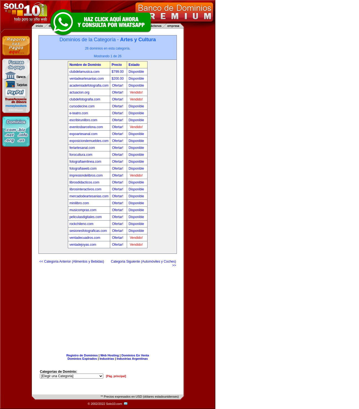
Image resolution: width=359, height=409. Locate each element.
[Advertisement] (107, 308)
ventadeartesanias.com (86, 79)
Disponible (136, 72)
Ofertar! (118, 85)
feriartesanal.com (82, 148)
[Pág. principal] (116, 376)
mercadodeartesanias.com (89, 196)
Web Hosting (109, 355)
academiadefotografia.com (89, 85)
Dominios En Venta (135, 355)
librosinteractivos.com (85, 189)
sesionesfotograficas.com (88, 231)
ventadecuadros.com (84, 238)
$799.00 (118, 72)
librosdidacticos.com (84, 182)
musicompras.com (82, 210)
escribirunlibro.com (83, 120)
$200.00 (118, 79)
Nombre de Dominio (85, 65)
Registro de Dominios (82, 355)
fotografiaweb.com (83, 168)
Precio (117, 65)
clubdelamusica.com (84, 72)
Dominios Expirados (82, 358)
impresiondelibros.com (86, 175)
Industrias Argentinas (132, 358)
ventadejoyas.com (82, 245)
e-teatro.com (78, 113)
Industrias (107, 358)
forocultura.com (80, 155)
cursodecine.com (82, 106)
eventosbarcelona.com (86, 127)
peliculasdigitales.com (85, 217)
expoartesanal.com (83, 134)
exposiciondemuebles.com (89, 141)
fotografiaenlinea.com (85, 162)
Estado (134, 65)
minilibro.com (79, 203)
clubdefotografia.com (84, 99)
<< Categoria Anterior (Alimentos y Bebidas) (71, 261)
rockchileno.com (81, 224)
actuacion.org (79, 92)
